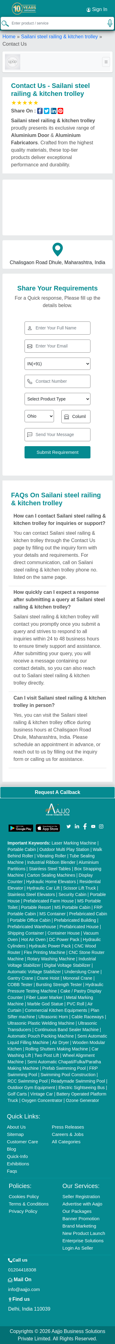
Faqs (12, 1171)
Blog (11, 1149)
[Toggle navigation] (106, 62)
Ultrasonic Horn (53, 1016)
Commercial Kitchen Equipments (56, 1010)
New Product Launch (84, 1233)
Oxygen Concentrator (41, 1100)
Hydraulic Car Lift (43, 888)
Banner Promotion (81, 1218)
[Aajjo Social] (69, 826)
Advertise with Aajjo (82, 1203)
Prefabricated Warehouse (31, 926)
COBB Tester (19, 984)
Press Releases (68, 1126)
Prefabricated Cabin (88, 913)
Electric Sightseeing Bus (82, 1087)
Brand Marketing (79, 1225)
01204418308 (22, 1269)
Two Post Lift (46, 1055)
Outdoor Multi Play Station (64, 849)
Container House (64, 933)
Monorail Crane (77, 978)
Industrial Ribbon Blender (51, 862)
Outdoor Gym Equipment (31, 1087)
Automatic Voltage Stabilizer (34, 971)
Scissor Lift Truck (79, 888)
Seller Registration (81, 1196)
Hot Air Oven (33, 939)
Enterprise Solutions (83, 1240)
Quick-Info (17, 1156)
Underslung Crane (81, 971)
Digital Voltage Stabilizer (67, 965)
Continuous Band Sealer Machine (67, 1029)
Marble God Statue (45, 1003)
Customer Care (22, 1141)
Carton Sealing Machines (51, 875)
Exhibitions (18, 1163)
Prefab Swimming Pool (64, 1068)
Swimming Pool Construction (67, 1074)
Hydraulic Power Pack (50, 945)
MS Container (52, 913)
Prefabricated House (79, 926)
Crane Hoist (48, 978)
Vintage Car (41, 1094)
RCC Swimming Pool (27, 1081)
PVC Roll (75, 1003)
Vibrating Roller (51, 855)
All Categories (66, 1141)
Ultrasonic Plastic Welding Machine (40, 1023)
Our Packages (77, 1211)
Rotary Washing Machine (51, 958)
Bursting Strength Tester (59, 984)
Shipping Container (25, 933)
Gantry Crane (20, 978)
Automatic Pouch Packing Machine (40, 1036)
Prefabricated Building (75, 920)
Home (9, 36)
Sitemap (15, 1134)
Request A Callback (57, 792)
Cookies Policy (24, 1196)
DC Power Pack (64, 939)
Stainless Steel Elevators (31, 894)
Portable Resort (36, 907)
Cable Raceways (87, 1016)
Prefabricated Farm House (48, 900)
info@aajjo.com (24, 1289)
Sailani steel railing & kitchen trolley (59, 36)
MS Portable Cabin (72, 907)
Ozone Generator (82, 1100)
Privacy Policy (23, 1211)
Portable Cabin (21, 849)
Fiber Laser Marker (44, 997)
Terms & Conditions (28, 1203)
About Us (16, 1126)
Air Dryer (60, 1042)
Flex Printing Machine (44, 952)
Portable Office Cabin (30, 920)
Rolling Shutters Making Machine (56, 1048)
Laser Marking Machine (74, 843)
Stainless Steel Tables (50, 868)
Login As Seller (78, 1248)
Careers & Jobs (67, 1134)
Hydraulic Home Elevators (51, 881)
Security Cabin (72, 894)
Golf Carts (17, 1094)
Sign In (96, 9)
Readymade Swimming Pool (78, 1081)
